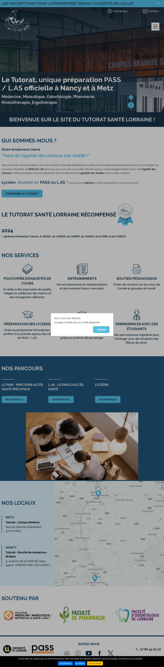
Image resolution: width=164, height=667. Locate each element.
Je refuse (80, 663)
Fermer (101, 330)
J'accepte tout (65, 663)
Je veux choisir (95, 663)
